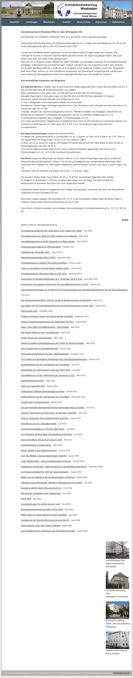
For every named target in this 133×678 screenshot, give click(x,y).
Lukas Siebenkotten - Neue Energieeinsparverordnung (46, 461)
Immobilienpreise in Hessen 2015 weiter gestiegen (44, 263)
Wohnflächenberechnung (32, 381)
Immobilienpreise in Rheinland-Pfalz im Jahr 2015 (44, 273)
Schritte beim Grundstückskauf (35, 402)
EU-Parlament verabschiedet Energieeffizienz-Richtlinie (46, 434)
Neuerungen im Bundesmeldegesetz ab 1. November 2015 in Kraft (51, 279)
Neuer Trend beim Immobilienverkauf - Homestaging (45, 327)
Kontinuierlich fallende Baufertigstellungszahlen (43, 391)
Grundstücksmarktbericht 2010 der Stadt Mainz (42, 429)
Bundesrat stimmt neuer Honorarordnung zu (41, 488)
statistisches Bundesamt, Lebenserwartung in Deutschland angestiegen (54, 466)
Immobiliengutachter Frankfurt (44, 673)
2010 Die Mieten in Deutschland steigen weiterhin (44, 456)
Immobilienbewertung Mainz (92, 673)
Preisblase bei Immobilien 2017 (35, 252)
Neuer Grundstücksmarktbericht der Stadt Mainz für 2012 (47, 322)
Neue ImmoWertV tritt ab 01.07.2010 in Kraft (41, 440)
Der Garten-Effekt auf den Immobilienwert (40, 332)
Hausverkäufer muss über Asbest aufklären (41, 525)
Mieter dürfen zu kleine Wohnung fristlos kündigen (44, 515)
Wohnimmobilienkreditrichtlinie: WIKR (38, 257)
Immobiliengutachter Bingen (68, 673)
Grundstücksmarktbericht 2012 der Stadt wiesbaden (45, 354)
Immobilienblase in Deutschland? (36, 445)
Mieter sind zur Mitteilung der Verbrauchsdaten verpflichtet (48, 477)
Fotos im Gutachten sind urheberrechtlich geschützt (44, 418)
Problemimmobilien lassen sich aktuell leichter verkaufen (47, 316)
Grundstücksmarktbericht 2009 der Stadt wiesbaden (45, 472)
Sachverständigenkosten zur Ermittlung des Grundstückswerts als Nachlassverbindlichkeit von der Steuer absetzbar (74, 290)
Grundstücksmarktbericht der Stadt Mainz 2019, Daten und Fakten (51, 231)
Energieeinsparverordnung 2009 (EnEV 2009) (42, 509)
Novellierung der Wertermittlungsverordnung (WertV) (45, 520)
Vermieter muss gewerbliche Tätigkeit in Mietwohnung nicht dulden (51, 482)
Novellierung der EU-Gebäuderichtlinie (38, 423)
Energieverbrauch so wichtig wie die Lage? (40, 504)
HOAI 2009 (26, 499)
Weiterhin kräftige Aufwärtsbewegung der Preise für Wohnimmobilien (52, 343)
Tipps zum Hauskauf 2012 (33, 386)
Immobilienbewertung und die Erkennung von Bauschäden (48, 241)
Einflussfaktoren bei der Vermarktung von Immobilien (45, 364)
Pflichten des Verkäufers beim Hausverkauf (41, 493)
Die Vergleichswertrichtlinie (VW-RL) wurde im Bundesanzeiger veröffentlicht (56, 300)
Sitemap (108, 673)
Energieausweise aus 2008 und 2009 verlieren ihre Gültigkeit (49, 236)
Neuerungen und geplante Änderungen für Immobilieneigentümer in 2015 (54, 284)
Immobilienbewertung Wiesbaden (17, 673)
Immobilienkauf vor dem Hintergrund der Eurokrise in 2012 (48, 375)
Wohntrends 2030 (29, 311)
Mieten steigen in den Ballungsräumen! (39, 450)
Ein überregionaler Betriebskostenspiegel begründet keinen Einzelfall (52, 407)
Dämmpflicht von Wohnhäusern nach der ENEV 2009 (45, 370)
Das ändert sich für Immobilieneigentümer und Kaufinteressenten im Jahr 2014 (57, 305)
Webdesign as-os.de (121, 673)
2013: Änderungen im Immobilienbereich (39, 348)
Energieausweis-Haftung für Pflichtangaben (41, 247)
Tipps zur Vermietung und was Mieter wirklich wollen (45, 268)
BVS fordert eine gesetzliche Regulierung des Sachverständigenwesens (54, 359)
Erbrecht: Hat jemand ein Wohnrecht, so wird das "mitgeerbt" (49, 413)
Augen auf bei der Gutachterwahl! (36, 338)
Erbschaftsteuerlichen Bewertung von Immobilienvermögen (48, 531)
